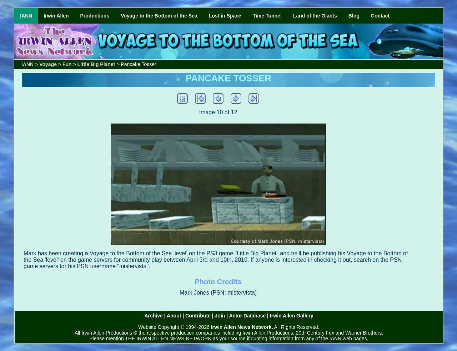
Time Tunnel (267, 16)
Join (220, 316)
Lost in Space (225, 16)
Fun (67, 64)
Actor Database (247, 316)
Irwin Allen (56, 16)
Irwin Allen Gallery (291, 316)
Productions (95, 16)
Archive (153, 316)
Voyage (48, 64)
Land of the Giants (315, 16)
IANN (26, 16)
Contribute (198, 316)
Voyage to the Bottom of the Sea (159, 16)
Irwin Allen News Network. (242, 327)
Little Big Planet (96, 64)
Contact (380, 16)
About (174, 316)
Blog (354, 16)
